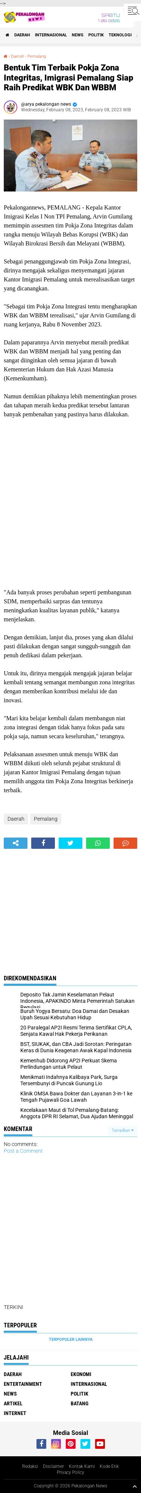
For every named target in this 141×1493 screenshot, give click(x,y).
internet (15, 1413)
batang (79, 1403)
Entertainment (23, 1384)
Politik (96, 35)
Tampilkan (122, 1130)
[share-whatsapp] (98, 843)
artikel (13, 1403)
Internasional (51, 35)
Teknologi (120, 35)
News (77, 35)
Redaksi (30, 1466)
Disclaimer (53, 1466)
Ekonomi (81, 1374)
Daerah (22, 35)
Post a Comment (23, 1151)
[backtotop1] (134, 1486)
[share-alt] (15, 843)
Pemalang (36, 56)
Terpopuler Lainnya (70, 1339)
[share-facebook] (43, 843)
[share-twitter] (70, 843)
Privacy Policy (70, 1472)
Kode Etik (109, 1466)
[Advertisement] (70, 503)
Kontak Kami (82, 1466)
